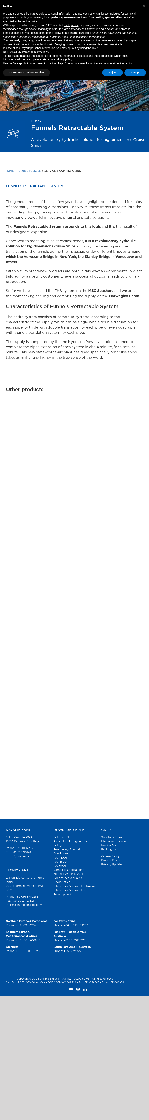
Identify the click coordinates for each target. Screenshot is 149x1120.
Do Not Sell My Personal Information (25, 51)
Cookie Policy (110, 856)
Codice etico (62, 882)
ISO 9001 (60, 866)
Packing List (109, 849)
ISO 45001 (61, 862)
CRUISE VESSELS (29, 171)
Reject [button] (112, 72)
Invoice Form (110, 845)
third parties (71, 25)
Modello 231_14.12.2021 (68, 874)
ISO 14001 (60, 858)
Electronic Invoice (113, 841)
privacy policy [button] (64, 59)
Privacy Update (111, 864)
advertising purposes (77, 32)
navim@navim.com (18, 856)
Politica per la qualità (68, 878)
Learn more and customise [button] (26, 72)
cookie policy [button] (29, 21)
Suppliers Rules (111, 837)
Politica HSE (62, 837)
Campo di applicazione (69, 870)
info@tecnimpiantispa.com (24, 905)
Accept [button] (135, 72)
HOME (10, 171)
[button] (144, 6)
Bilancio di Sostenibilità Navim (74, 886)
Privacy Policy (110, 860)
